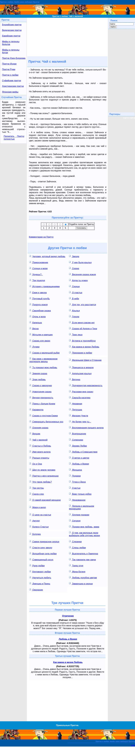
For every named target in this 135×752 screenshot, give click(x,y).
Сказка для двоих (39, 340)
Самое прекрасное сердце (44, 541)
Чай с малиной (38, 439)
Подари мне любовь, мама (84, 526)
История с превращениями (44, 286)
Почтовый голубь (39, 298)
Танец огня (76, 565)
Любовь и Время (79, 463)
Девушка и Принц (39, 583)
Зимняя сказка (38, 373)
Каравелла (36, 409)
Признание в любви (80, 352)
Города (74, 316)
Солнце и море (38, 268)
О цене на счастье (40, 514)
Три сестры (36, 487)
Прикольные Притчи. (67, 725)
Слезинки (75, 541)
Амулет (34, 520)
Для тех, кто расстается (82, 304)
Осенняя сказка (38, 427)
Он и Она (35, 463)
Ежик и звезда (38, 292)
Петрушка (75, 409)
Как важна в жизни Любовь (84, 346)
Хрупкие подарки (79, 514)
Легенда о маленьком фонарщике (81, 507)
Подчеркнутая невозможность (85, 385)
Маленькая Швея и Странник (85, 359)
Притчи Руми (8, 69)
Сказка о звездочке (40, 385)
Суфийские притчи (11, 80)
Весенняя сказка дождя (82, 274)
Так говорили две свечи (82, 559)
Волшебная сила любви (43, 553)
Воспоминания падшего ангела (86, 427)
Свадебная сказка (40, 310)
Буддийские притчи (12, 24)
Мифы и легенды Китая (10, 51)
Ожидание (36, 589)
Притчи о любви (10, 75)
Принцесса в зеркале (81, 367)
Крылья (74, 310)
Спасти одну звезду (40, 547)
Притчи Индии (9, 64)
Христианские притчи (13, 86)
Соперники (76, 439)
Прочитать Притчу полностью (14, 137)
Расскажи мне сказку (81, 391)
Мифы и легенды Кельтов (10, 42)
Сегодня (74, 520)
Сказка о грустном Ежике (43, 415)
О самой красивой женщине (45, 499)
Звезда (74, 256)
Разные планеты (39, 457)
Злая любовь (37, 379)
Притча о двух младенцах (43, 475)
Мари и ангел (37, 507)
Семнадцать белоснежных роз (46, 421)
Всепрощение (77, 433)
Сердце (74, 286)
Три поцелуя (37, 280)
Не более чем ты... (80, 421)
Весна (34, 328)
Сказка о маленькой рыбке (44, 352)
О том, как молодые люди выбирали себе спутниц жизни (84, 534)
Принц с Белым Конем (42, 403)
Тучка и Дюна (77, 481)
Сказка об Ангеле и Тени (83, 328)
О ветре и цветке (79, 457)
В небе (74, 298)
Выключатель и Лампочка (83, 553)
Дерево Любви (78, 445)
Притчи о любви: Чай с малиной (67, 16)
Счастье (74, 487)
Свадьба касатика (79, 397)
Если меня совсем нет (82, 322)
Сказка (74, 268)
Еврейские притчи (11, 36)
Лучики (34, 346)
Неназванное (77, 499)
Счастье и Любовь (40, 445)
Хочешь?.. (36, 274)
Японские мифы (10, 92)
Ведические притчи (12, 30)
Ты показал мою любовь (43, 367)
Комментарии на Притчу (41, 237)
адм (133, 745)
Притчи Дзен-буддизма (13, 58)
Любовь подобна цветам (83, 577)
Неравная (75, 403)
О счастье (75, 292)
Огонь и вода (37, 316)
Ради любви (37, 565)
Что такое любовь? (40, 481)
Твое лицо (75, 334)
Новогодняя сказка (40, 391)
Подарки (75, 475)
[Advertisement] (67, 37)
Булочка (35, 533)
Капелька (35, 322)
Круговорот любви (40, 571)
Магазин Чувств (78, 415)
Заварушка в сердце (81, 583)
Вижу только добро (80, 493)
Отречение (68, 616)
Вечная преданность (41, 397)
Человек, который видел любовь (47, 256)
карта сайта (129, 118)
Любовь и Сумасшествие (83, 451)
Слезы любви (77, 547)
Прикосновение (38, 262)
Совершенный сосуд (41, 559)
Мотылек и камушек (41, 334)
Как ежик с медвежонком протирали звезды (43, 360)
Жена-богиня (77, 571)
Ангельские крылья (80, 373)
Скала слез (36, 493)
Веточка (74, 379)
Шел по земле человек (42, 469)
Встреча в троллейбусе (82, 340)
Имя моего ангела (40, 451)
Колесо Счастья (39, 526)
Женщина (75, 469)
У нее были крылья (80, 262)
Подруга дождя (38, 304)
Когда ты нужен (78, 280)
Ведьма (34, 433)
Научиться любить (40, 577)
